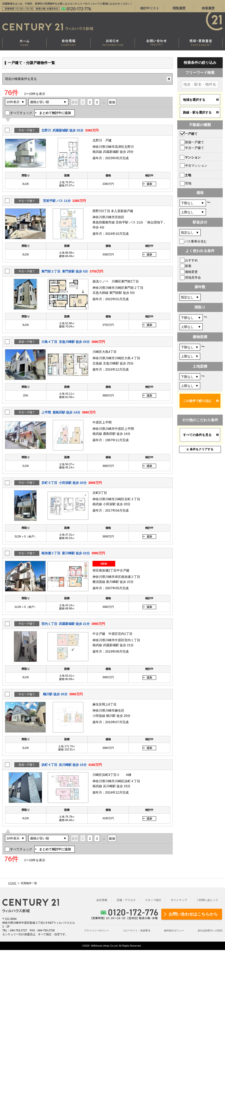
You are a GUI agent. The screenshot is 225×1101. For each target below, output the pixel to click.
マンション (193, 157)
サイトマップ (179, 900)
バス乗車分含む (196, 241)
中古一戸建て (194, 148)
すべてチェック (21, 113)
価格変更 (191, 272)
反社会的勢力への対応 (210, 930)
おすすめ (191, 260)
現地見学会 (193, 277)
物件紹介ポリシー (174, 930)
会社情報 (101, 900)
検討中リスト (149, 8)
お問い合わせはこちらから (193, 914)
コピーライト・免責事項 (136, 930)
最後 (112, 102)
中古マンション (196, 165)
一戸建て (191, 133)
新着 (188, 266)
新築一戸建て (194, 142)
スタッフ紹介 (153, 900)
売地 (188, 183)
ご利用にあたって (207, 900)
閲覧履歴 (179, 8)
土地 (188, 175)
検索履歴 (208, 8)
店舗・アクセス (126, 900)
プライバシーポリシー (96, 930)
